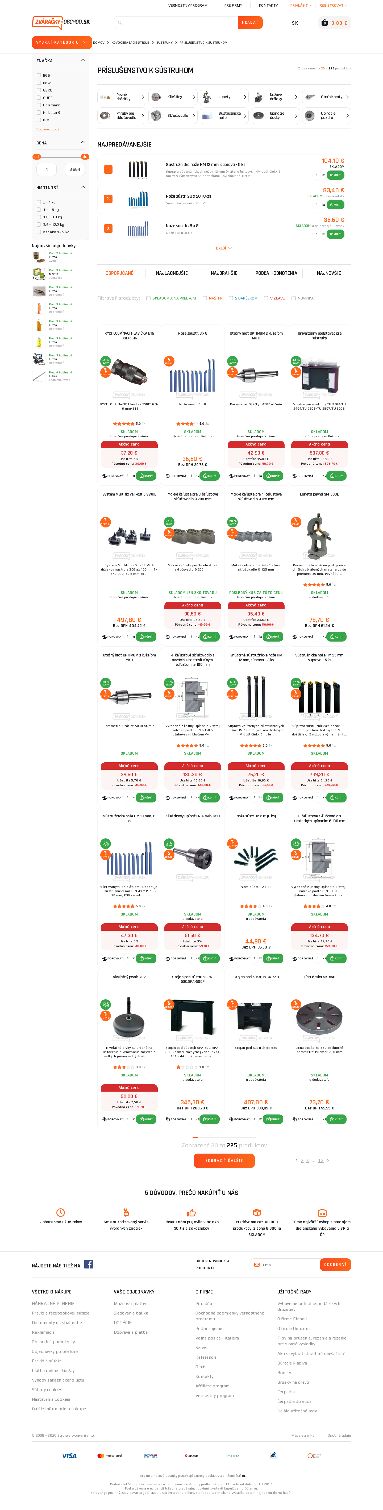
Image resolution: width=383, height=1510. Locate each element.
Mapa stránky (303, 1446)
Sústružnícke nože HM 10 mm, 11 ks (129, 825)
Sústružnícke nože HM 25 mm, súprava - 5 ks (319, 662)
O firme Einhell (292, 1329)
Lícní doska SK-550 (319, 986)
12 (320, 1171)
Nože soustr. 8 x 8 (192, 334)
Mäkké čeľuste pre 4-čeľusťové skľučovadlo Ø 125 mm (256, 499)
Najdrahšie (224, 273)
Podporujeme (208, 1339)
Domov (99, 42)
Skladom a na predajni (174, 298)
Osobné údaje (339, 1446)
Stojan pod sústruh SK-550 (256, 986)
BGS (46, 75)
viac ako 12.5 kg (56, 232)
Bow (47, 83)
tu (243, 1486)
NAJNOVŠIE (329, 273)
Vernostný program (187, 5)
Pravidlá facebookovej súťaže (60, 1323)
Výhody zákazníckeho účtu (58, 1390)
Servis (201, 1358)
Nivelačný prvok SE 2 (129, 986)
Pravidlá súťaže (47, 1371)
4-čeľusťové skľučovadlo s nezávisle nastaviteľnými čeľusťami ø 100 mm (192, 664)
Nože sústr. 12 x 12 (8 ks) (256, 823)
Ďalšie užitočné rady (297, 1421)
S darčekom (246, 298)
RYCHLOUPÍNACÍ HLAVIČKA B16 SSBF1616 (129, 336)
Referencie (206, 1368)
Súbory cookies (47, 1400)
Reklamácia (43, 1343)
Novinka (306, 298)
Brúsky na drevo (293, 1393)
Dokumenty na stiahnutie (57, 1333)
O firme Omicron (293, 1339)
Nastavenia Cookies (51, 1410)
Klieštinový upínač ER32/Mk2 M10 (192, 823)
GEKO (47, 90)
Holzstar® (51, 112)
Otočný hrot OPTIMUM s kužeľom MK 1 (129, 662)
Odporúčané (119, 273)
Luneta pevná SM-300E (319, 497)
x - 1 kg (49, 202)
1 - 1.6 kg (51, 209)
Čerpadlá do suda (294, 1412)
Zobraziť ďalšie (224, 1171)
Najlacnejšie (172, 273)
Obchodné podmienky (53, 1352)
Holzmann (51, 105)
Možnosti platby (130, 1314)
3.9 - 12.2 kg (53, 224)
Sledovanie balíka (131, 1323)
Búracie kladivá (292, 1373)
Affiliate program (212, 1396)
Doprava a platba (131, 1343)
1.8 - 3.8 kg (52, 217)
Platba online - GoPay (53, 1381)
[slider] (35, 156)
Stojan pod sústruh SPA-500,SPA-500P (192, 988)
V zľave (277, 298)
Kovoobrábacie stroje (130, 42)
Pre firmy (233, 5)
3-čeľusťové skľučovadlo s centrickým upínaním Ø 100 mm (319, 825)
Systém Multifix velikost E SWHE (129, 497)
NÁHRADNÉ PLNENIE (53, 1314)
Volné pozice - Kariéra (217, 1348)
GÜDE (48, 97)
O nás (200, 1377)
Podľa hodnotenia (276, 273)
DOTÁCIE (123, 1333)
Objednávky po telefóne (55, 1362)
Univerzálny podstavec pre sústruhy (320, 336)
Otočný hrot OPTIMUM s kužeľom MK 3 (256, 336)
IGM (46, 120)
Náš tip (216, 298)
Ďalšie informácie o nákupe (59, 1419)
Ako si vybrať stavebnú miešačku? (311, 1364)
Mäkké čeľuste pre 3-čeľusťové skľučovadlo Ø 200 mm (193, 499)
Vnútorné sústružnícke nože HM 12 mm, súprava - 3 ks (256, 662)
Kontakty (268, 5)
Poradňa (203, 1314)
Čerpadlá (286, 1402)
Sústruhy (164, 42)
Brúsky (284, 1383)
